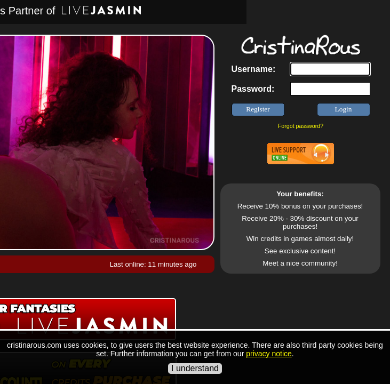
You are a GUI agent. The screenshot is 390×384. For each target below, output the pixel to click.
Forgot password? (300, 126)
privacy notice (269, 353)
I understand (195, 368)
